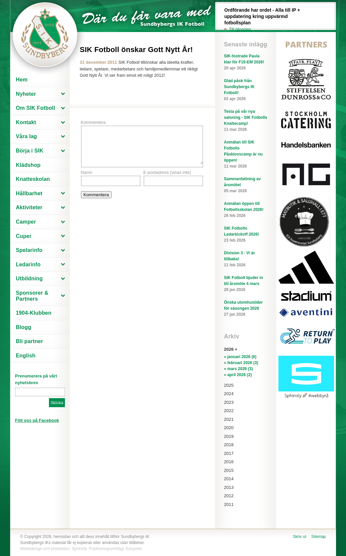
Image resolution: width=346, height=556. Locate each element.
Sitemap (318, 536)
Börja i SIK (30, 151)
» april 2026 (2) (238, 374)
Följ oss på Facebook (37, 420)
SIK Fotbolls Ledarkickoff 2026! (245, 234)
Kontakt (26, 122)
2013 (229, 487)
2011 (229, 504)
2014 (229, 478)
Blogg (23, 327)
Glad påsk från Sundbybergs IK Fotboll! (245, 90)
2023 (229, 402)
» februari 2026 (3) (241, 362)
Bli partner (29, 341)
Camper (26, 222)
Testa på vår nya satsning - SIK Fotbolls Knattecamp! (245, 120)
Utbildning (29, 278)
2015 (229, 470)
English (26, 355)
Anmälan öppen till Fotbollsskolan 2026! (245, 210)
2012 (229, 495)
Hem (22, 79)
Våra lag (26, 136)
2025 (229, 385)
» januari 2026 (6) (240, 356)
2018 (229, 444)
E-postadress (167, 172)
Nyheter (26, 94)
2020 (229, 427)
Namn (87, 172)
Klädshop (28, 165)
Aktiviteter (29, 207)
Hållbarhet (29, 193)
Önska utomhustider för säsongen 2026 (245, 308)
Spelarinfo (29, 250)
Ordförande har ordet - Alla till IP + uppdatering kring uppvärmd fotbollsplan (266, 19)
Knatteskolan (33, 179)
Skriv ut (299, 536)
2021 (229, 419)
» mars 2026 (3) (238, 368)
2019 (229, 436)
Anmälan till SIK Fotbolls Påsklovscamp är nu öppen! (245, 154)
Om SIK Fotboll (35, 108)
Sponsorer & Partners (32, 296)
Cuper (24, 236)
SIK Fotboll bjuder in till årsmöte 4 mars (245, 284)
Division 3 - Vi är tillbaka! (245, 259)
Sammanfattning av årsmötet (245, 185)
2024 (229, 393)
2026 (229, 349)
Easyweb (134, 548)
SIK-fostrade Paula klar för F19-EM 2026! (245, 62)
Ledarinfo (28, 264)
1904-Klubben (34, 313)
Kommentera (93, 122)
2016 (229, 461)
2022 (229, 410)
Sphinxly (79, 548)
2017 (229, 453)
